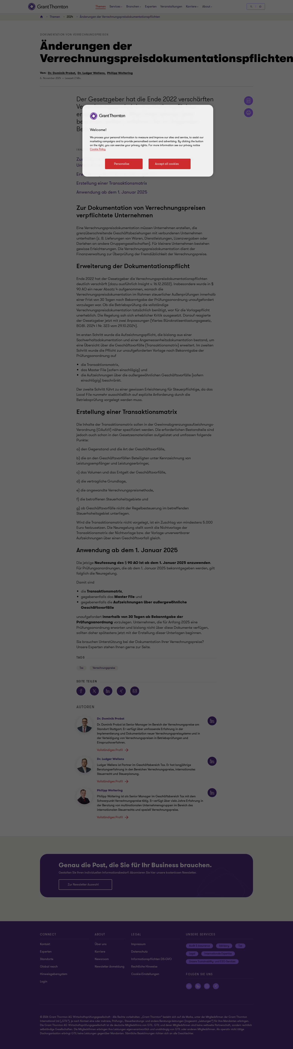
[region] (147, 141)
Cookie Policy (98, 149)
